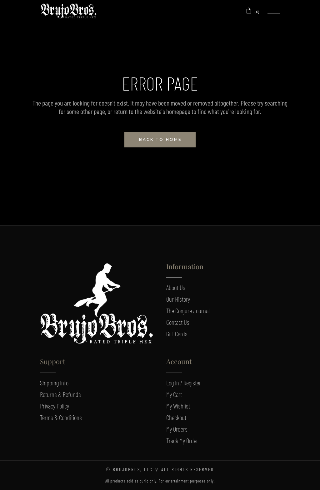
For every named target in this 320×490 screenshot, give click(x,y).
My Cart (174, 394)
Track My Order (182, 440)
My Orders (177, 429)
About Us (175, 287)
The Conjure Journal (188, 310)
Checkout (176, 417)
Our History (178, 299)
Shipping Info (54, 383)
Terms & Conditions (61, 417)
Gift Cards (177, 334)
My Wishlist (178, 406)
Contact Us (177, 322)
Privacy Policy (54, 406)
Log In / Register (183, 383)
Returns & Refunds (60, 394)
